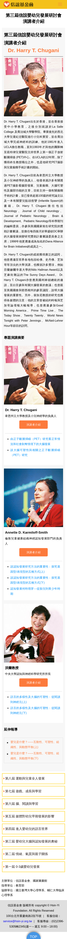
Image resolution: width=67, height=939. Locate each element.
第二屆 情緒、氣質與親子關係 (26, 854)
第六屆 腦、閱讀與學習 (21, 804)
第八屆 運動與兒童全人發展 (25, 778)
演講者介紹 (33, 424)
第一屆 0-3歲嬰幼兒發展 (22, 866)
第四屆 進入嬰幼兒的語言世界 (26, 829)
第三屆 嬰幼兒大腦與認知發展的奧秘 (31, 841)
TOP (33, 937)
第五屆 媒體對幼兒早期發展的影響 (29, 816)
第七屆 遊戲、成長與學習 (23, 791)
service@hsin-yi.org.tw (17, 921)
